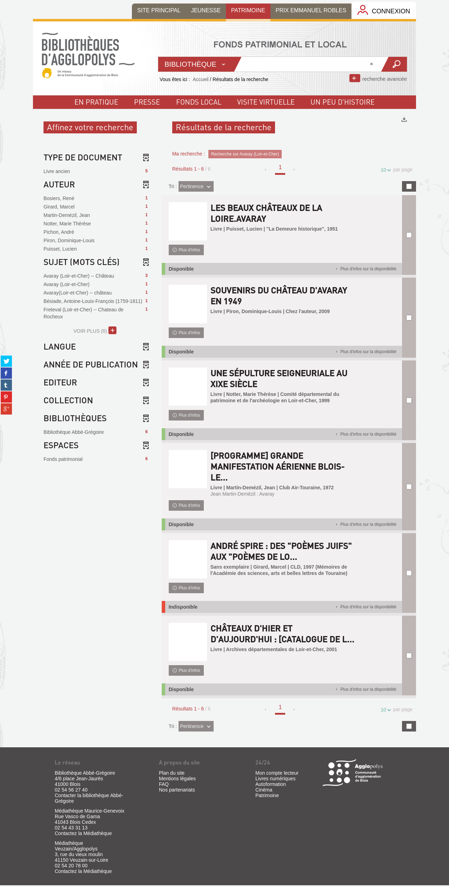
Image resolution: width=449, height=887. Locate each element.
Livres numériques (275, 780)
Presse (147, 101)
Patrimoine (267, 797)
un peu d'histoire (342, 101)
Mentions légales (177, 780)
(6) (94, 330)
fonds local (198, 101)
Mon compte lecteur (277, 774)
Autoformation (270, 786)
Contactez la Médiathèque (83, 835)
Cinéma (263, 791)
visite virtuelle (266, 101)
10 (384, 170)
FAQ (164, 786)
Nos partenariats (177, 791)
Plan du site (172, 774)
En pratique (96, 101)
